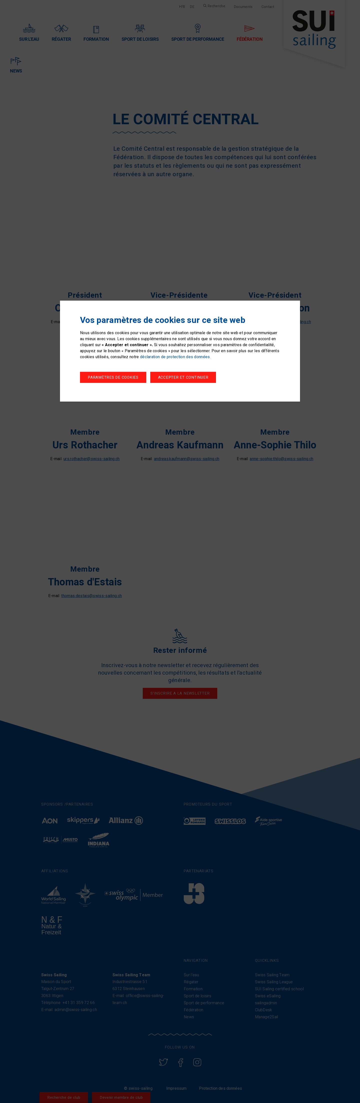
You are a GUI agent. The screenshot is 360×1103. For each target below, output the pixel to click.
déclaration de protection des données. (175, 358)
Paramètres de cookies (113, 378)
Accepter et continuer (188, 378)
